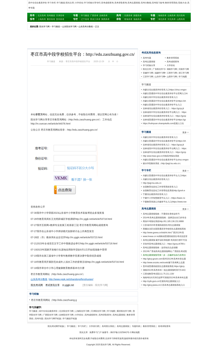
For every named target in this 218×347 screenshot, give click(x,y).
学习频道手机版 (70, 318)
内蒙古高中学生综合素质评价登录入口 (160, 97)
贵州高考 (60, 19)
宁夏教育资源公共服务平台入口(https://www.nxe (164, 202)
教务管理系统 (171, 3)
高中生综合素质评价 (37, 3)
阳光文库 (70, 3)
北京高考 (42, 15)
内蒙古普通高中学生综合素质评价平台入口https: (165, 175)
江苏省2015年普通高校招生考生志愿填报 (161, 225)
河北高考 (171, 19)
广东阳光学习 (159, 69)
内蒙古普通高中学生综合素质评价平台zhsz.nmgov (166, 160)
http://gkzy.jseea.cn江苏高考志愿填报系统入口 (164, 285)
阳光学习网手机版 (53, 318)
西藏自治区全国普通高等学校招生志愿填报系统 (164, 229)
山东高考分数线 (86, 26)
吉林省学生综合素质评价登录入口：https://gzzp (164, 116)
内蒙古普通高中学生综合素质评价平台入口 (162, 105)
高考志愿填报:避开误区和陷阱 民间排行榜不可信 (165, 240)
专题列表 (136, 326)
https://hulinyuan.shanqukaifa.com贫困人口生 (163, 123)
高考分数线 (146, 3)
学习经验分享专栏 (92, 3)
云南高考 (171, 15)
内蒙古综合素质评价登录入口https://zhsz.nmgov (164, 90)
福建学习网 (160, 73)
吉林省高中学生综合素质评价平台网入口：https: (165, 112)
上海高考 (42, 19)
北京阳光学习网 (66, 311)
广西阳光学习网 (50, 315)
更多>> (185, 132)
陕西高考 (105, 19)
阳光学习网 (44, 26)
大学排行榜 (94, 326)
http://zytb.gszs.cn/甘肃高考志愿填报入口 (161, 281)
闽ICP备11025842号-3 (120, 332)
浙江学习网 (184, 73)
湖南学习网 (172, 69)
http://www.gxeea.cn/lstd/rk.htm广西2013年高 (163, 232)
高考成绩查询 (107, 3)
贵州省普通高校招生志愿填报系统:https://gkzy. (164, 266)
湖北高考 (162, 19)
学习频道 (61, 3)
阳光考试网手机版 (56, 326)
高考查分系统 (108, 326)
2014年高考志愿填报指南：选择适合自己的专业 (164, 217)
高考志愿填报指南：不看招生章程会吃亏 (161, 214)
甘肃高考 (128, 15)
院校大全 (182, 3)
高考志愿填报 (134, 3)
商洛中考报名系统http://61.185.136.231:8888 (163, 221)
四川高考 (181, 15)
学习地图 (111, 311)
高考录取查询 (120, 3)
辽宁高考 (85, 19)
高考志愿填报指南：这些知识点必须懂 (160, 247)
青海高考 (128, 19)
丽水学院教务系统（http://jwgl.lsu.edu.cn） (162, 163)
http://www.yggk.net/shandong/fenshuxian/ (71, 279)
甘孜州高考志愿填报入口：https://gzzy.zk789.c (164, 244)
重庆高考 (51, 19)
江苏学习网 (148, 76)
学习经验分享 (149, 65)
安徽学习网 (148, 73)
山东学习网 (160, 76)
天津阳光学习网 (98, 311)
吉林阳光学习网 (66, 315)
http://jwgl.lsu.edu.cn (152, 183)
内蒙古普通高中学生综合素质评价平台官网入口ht (165, 93)
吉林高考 (103, 15)
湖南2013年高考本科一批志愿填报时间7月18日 (164, 270)
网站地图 (135, 332)
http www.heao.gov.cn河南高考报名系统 (161, 156)
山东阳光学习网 (69, 26)
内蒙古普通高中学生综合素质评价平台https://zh (164, 101)
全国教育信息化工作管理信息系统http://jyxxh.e (164, 190)
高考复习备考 (158, 3)
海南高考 (137, 19)
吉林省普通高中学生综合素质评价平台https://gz (164, 120)
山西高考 (181, 19)
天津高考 (60, 15)
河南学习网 (184, 69)
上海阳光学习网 (82, 311)
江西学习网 (172, 73)
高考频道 (51, 15)
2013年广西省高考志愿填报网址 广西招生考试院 (165, 251)
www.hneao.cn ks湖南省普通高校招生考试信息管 (165, 236)
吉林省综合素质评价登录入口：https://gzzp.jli (163, 108)
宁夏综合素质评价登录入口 (155, 194)
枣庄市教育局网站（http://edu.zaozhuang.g (54, 300)
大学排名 (79, 3)
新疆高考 (137, 15)
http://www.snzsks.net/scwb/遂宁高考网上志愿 (164, 262)
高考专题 (39, 318)
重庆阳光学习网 (124, 311)
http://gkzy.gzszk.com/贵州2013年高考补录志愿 (164, 259)
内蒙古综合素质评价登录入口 (156, 179)
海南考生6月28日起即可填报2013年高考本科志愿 (165, 277)
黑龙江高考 (95, 19)
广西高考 (94, 15)
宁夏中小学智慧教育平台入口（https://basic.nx (164, 198)
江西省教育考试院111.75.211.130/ (158, 274)
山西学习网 (172, 76)
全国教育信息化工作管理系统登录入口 (160, 187)
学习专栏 (52, 3)
